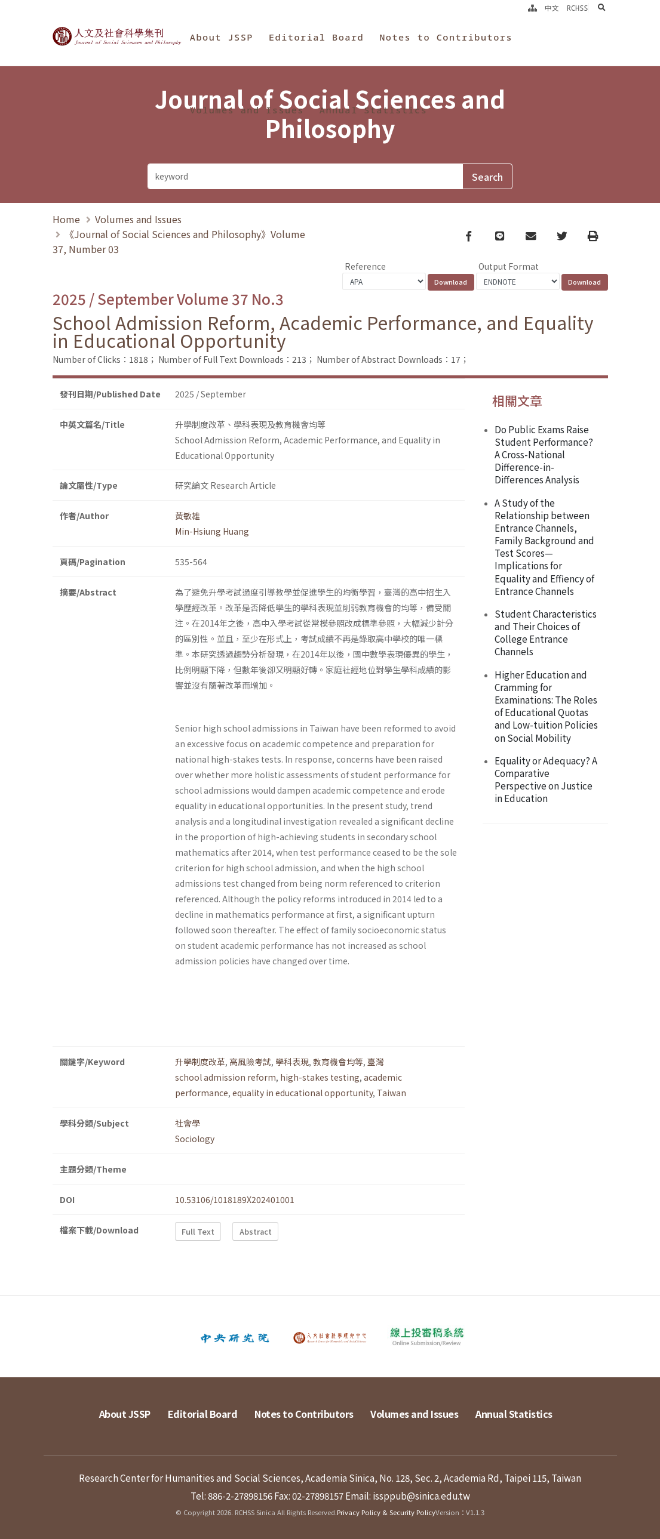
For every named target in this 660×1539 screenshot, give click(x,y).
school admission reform (225, 1077)
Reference (365, 266)
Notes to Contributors (445, 37)
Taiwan (391, 1093)
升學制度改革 (200, 1062)
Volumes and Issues (247, 110)
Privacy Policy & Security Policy (386, 1512)
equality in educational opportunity (302, 1093)
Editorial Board (316, 37)
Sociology (194, 1139)
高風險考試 (250, 1062)
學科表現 (292, 1062)
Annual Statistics (373, 110)
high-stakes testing (320, 1077)
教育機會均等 (338, 1062)
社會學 (187, 1123)
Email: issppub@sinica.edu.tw (407, 1495)
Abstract (256, 1231)
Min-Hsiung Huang (212, 531)
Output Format (508, 266)
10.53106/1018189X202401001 (234, 1199)
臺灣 (375, 1062)
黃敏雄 (187, 516)
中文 (552, 8)
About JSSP (221, 37)
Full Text (198, 1231)
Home (66, 219)
